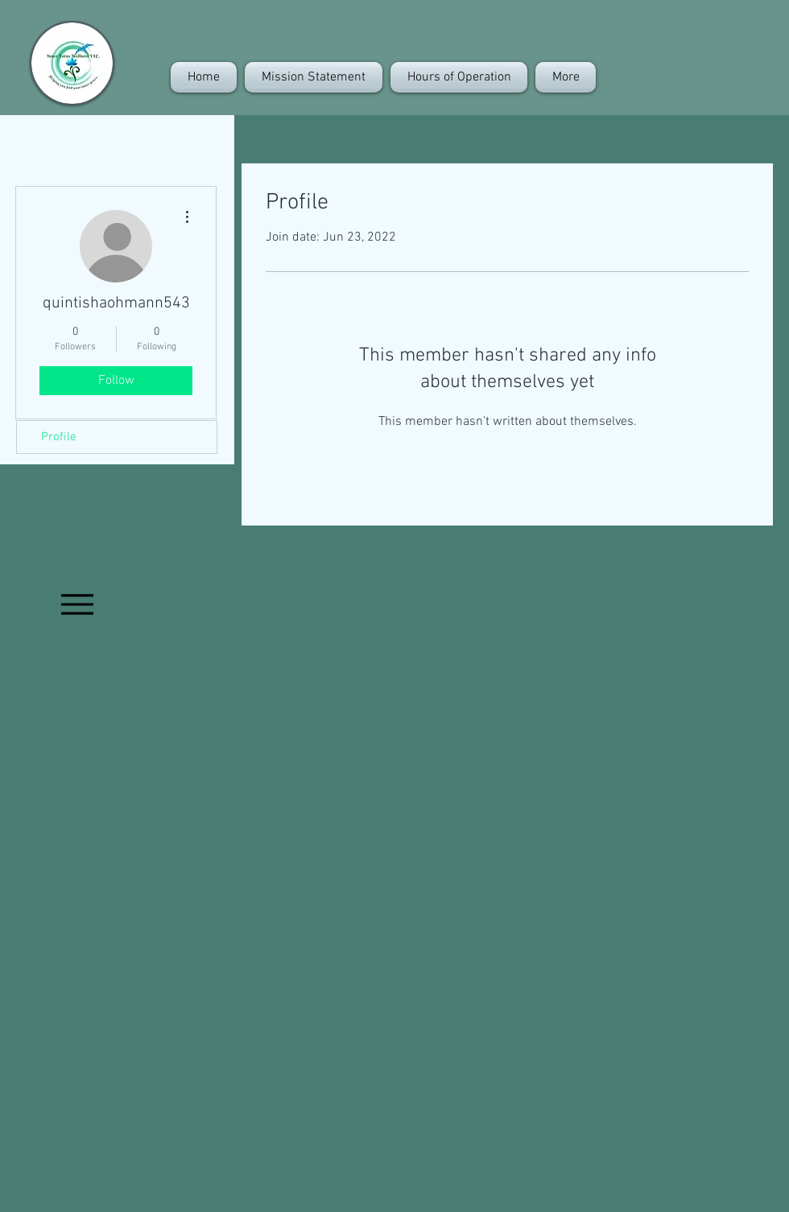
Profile (58, 437)
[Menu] (76, 604)
